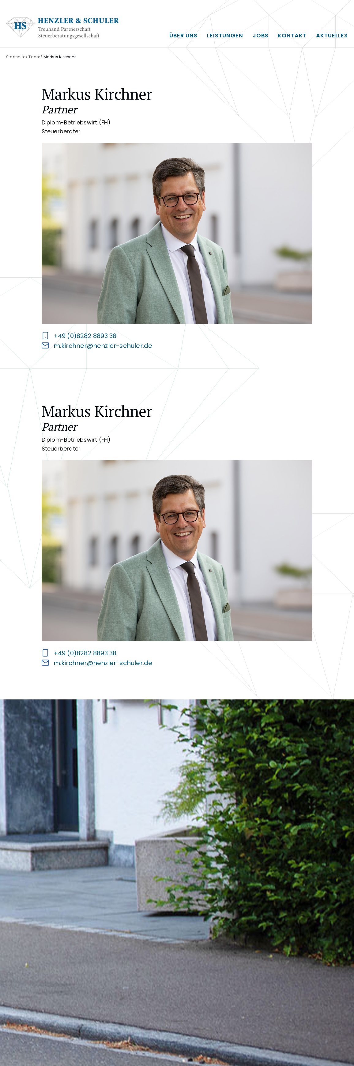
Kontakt (292, 35)
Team (34, 57)
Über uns (183, 35)
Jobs (261, 35)
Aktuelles (332, 35)
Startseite (16, 57)
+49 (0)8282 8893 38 (85, 336)
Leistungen (225, 35)
